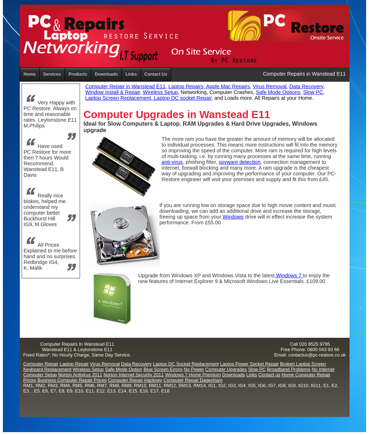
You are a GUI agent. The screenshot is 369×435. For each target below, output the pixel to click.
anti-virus (172, 162)
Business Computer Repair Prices (72, 380)
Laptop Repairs (186, 86)
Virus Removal (105, 364)
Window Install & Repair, (113, 92)
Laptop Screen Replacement (118, 98)
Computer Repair (40, 364)
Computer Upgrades (226, 369)
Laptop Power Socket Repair (249, 364)
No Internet (323, 369)
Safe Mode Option (123, 369)
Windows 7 (289, 275)
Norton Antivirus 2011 (80, 374)
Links (131, 74)
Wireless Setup (160, 92)
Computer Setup (40, 374)
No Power (194, 369)
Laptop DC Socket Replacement (186, 364)
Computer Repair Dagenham (193, 380)
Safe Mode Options (278, 92)
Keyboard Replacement (47, 369)
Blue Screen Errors (162, 369)
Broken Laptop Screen (303, 364)
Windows (233, 217)
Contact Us (156, 74)
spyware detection (240, 162)
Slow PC (313, 92)
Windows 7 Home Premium (193, 374)
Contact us (269, 374)
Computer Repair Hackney (135, 380)
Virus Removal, (270, 86)
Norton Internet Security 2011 (133, 374)
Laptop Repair (74, 364)
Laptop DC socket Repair (182, 98)
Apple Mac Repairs (227, 86)
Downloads (233, 374)
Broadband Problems (288, 369)
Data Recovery (306, 86)
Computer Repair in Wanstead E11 (125, 86)
